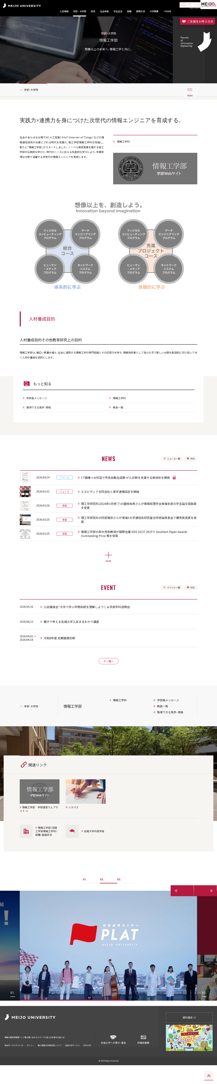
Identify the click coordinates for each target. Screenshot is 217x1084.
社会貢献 (104, 11)
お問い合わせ (49, 1053)
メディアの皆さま (68, 1053)
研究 (93, 11)
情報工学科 (125, 158)
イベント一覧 (169, 608)
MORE (167, 11)
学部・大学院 (79, 11)
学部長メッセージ (38, 416)
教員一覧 (119, 426)
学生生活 (118, 11)
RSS (190, 478)
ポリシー (30, 1059)
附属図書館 (143, 1057)
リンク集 (34, 1053)
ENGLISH (87, 1059)
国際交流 (140, 11)
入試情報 (64, 11)
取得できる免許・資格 (41, 426)
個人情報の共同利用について (50, 1059)
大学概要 (154, 11)
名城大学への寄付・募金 (113, 1057)
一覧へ (108, 684)
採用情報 (21, 1053)
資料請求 (189, 1036)
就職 (129, 11)
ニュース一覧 (169, 478)
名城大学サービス (72, 1059)
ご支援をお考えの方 (197, 21)
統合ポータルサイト (14, 1059)
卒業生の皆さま (89, 1053)
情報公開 (9, 1053)
